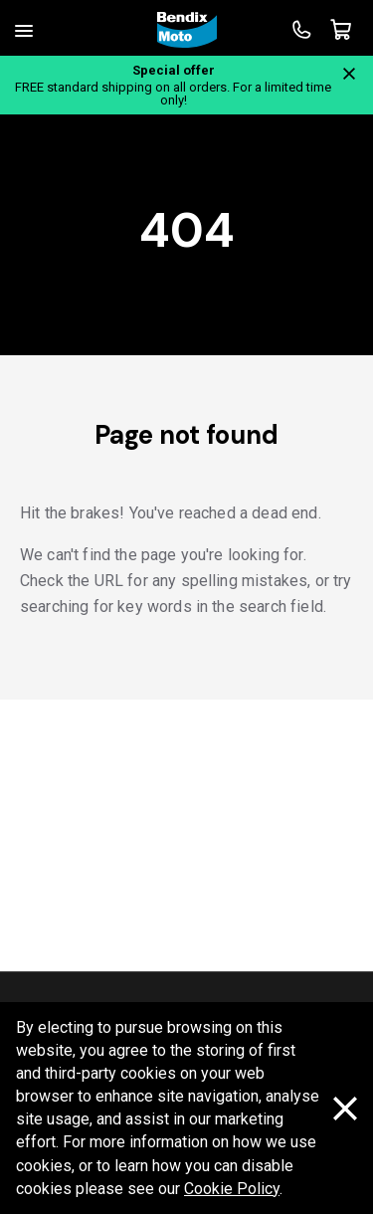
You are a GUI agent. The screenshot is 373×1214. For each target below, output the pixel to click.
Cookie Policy (232, 1188)
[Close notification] (349, 74)
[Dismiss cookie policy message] (345, 1109)
